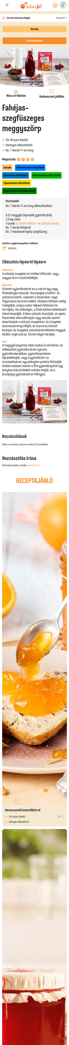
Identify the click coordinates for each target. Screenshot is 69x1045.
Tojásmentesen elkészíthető (16, 183)
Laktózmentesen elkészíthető (30, 167)
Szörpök (7, 167)
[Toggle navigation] (7, 5)
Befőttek (9, 248)
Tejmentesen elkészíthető (15, 175)
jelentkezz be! (33, 465)
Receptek (60, 17)
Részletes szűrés (34, 40)
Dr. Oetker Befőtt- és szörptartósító (37, 223)
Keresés (34, 29)
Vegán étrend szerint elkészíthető (19, 190)
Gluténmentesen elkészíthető (46, 175)
